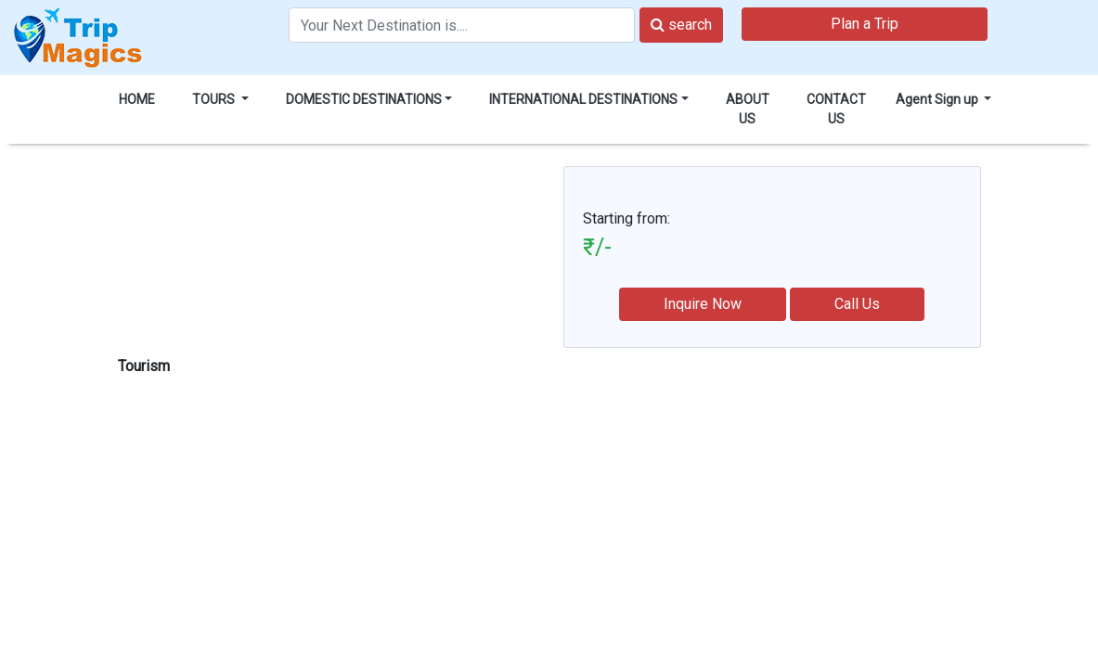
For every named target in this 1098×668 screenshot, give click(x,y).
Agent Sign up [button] (938, 99)
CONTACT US (836, 109)
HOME (137, 99)
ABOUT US (747, 109)
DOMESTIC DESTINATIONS (364, 99)
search (681, 24)
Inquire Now (703, 304)
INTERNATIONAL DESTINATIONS (583, 99)
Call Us (857, 304)
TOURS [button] (215, 99)
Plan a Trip (864, 23)
